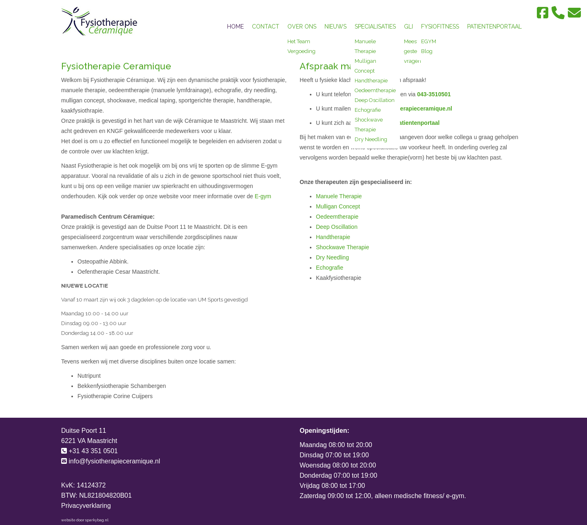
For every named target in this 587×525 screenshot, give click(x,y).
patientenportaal (417, 123)
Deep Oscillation (375, 100)
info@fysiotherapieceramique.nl (408, 108)
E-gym (262, 196)
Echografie (368, 110)
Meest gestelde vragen (414, 51)
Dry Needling (371, 139)
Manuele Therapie (339, 196)
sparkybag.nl (96, 520)
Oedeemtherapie (375, 90)
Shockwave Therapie (342, 247)
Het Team (298, 41)
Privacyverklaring (86, 505)
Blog (427, 51)
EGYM (428, 41)
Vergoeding (301, 51)
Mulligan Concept (338, 206)
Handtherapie (371, 81)
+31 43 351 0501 (93, 450)
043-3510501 (434, 94)
